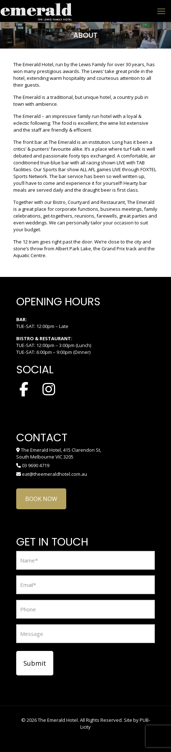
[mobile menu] (161, 11)
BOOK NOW (41, 499)
